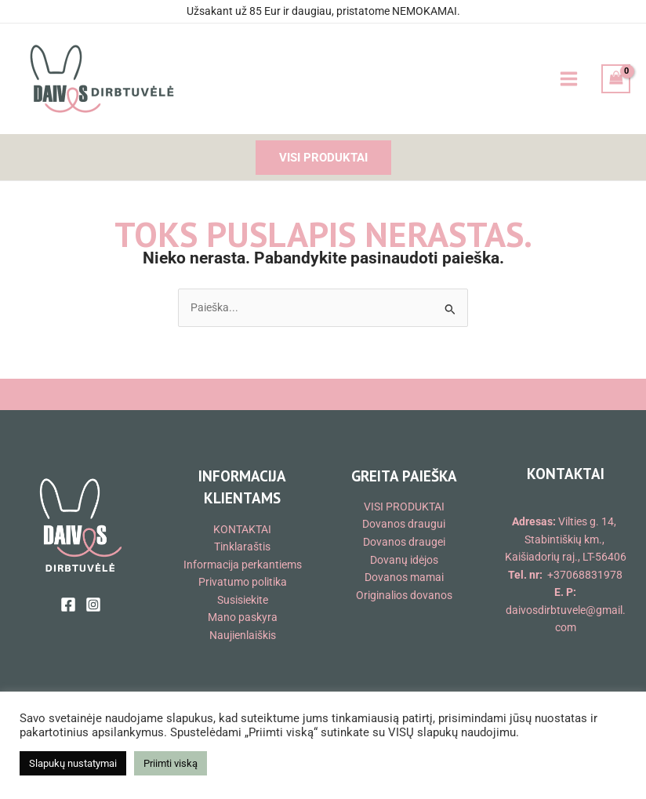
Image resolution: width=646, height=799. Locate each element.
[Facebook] (68, 604)
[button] (323, 158)
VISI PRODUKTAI (404, 506)
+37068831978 (584, 574)
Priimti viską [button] (170, 763)
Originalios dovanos (404, 595)
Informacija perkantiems (242, 564)
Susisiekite (242, 600)
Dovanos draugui (403, 524)
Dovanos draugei (404, 542)
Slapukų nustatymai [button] (73, 763)
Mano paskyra (243, 617)
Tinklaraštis (242, 546)
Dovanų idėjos (404, 560)
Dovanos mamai (404, 577)
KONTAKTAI (242, 529)
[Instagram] (93, 604)
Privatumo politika (242, 582)
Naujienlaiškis (242, 635)
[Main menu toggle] (568, 79)
